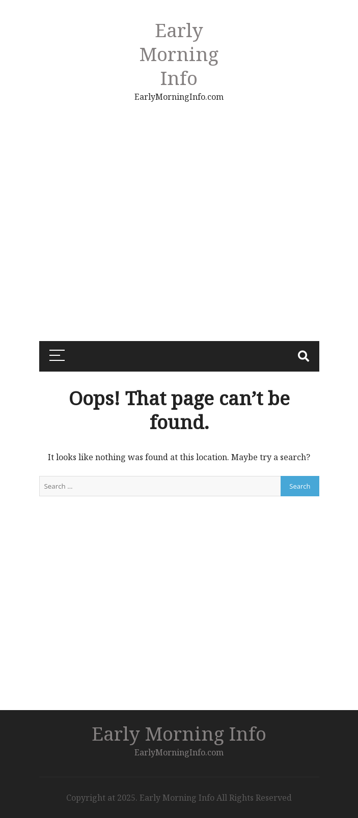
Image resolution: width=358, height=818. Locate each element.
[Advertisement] (83, 170)
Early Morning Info (179, 54)
